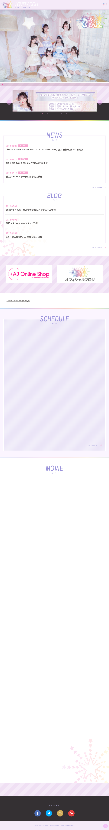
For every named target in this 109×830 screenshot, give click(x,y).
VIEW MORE (97, 187)
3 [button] (52, 113)
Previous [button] (9, 102)
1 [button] (42, 113)
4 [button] (57, 113)
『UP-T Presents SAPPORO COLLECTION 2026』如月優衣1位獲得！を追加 (44, 149)
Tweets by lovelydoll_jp (18, 300)
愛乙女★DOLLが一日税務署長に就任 (24, 176)
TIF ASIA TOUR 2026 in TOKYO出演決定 (27, 163)
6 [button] (66, 113)
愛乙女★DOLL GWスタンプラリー (23, 223)
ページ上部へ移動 (105, 826)
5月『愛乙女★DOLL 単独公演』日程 (24, 237)
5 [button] (61, 113)
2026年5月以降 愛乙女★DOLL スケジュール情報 (31, 210)
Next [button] (99, 102)
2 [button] (47, 113)
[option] (54, 46)
